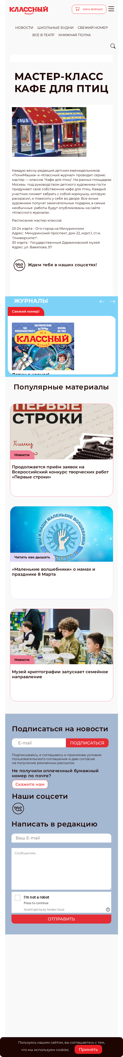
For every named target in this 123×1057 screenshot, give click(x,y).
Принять (88, 1049)
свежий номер (93, 28)
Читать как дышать (32, 557)
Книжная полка (74, 35)
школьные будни (55, 28)
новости (24, 28)
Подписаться (87, 742)
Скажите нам (29, 784)
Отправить (61, 918)
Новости (21, 455)
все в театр (43, 35)
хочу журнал (92, 9)
